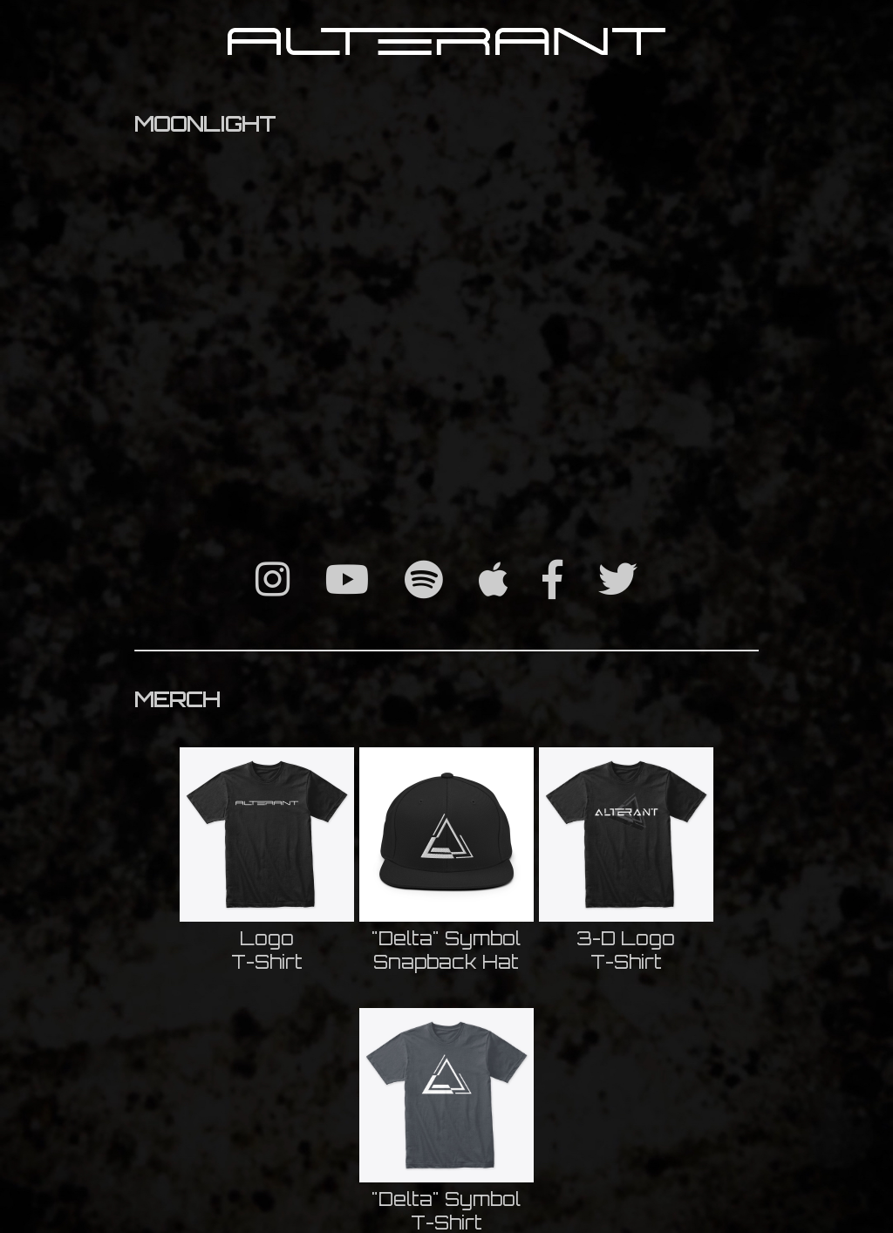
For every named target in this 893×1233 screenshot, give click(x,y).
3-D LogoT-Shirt (625, 949)
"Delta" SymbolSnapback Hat (446, 949)
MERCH (177, 699)
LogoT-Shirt (267, 949)
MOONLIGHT (205, 124)
